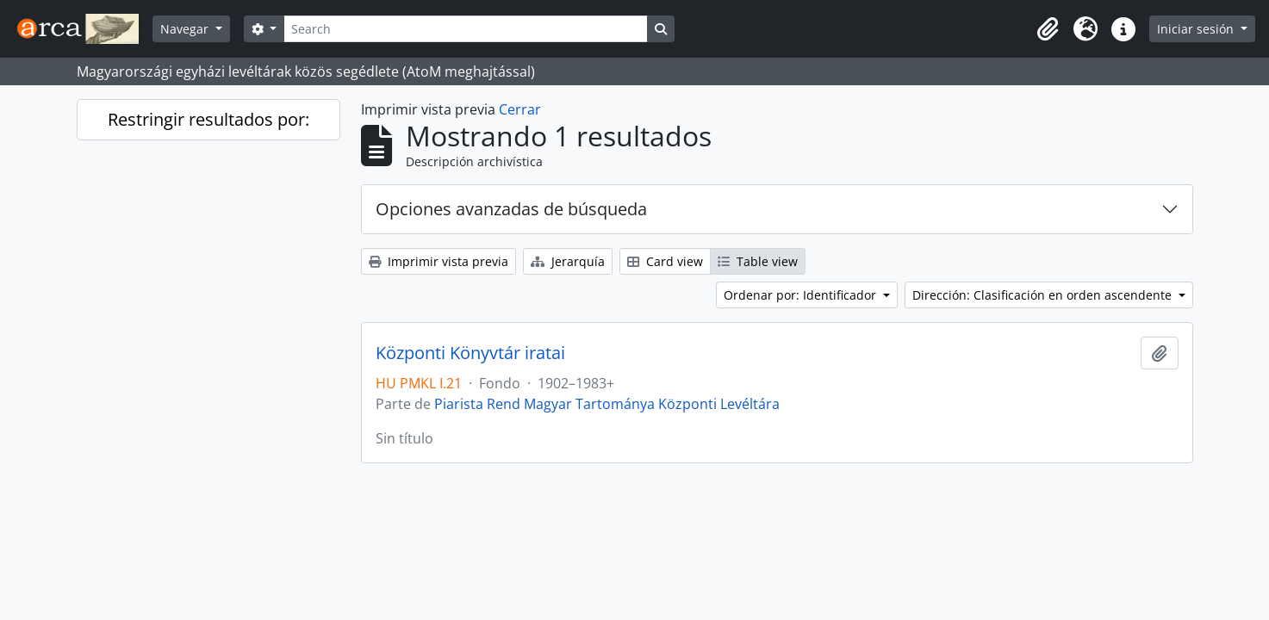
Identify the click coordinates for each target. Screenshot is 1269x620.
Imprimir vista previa (438, 261)
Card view (665, 261)
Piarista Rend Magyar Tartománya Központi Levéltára (607, 403)
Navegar (186, 29)
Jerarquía (568, 261)
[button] (1048, 29)
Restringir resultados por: (208, 119)
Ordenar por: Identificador (802, 295)
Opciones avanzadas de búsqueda (511, 208)
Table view (758, 261)
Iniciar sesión (1197, 29)
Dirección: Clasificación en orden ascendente (1043, 295)
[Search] (465, 29)
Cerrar (520, 109)
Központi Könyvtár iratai (470, 353)
